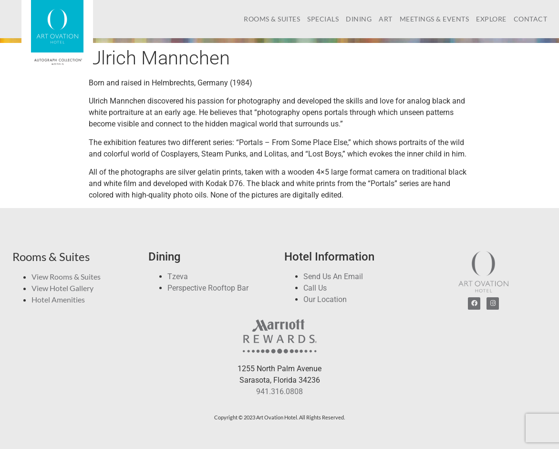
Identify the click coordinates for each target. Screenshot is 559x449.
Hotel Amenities (58, 299)
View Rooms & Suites (66, 276)
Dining (359, 19)
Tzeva (177, 276)
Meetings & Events (434, 19)
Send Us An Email (333, 276)
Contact (531, 19)
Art (386, 19)
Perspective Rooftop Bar (207, 287)
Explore (491, 19)
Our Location (325, 299)
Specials (323, 19)
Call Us (315, 287)
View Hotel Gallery (62, 287)
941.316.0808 (279, 391)
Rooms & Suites (272, 19)
